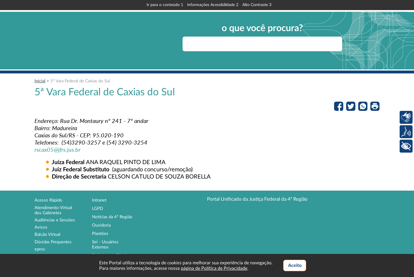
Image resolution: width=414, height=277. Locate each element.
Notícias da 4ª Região (112, 217)
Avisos (40, 227)
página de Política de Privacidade (214, 268)
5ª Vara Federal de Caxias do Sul (80, 81)
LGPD (97, 208)
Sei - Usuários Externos (105, 244)
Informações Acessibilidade (212, 5)
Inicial (39, 81)
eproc (39, 249)
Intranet (99, 200)
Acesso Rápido (48, 200)
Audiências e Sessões (54, 220)
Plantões (100, 234)
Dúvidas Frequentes (53, 242)
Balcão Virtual (47, 234)
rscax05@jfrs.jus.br (57, 149)
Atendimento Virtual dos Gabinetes (53, 210)
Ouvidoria (101, 225)
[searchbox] (262, 44)
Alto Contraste (256, 5)
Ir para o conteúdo (165, 5)
